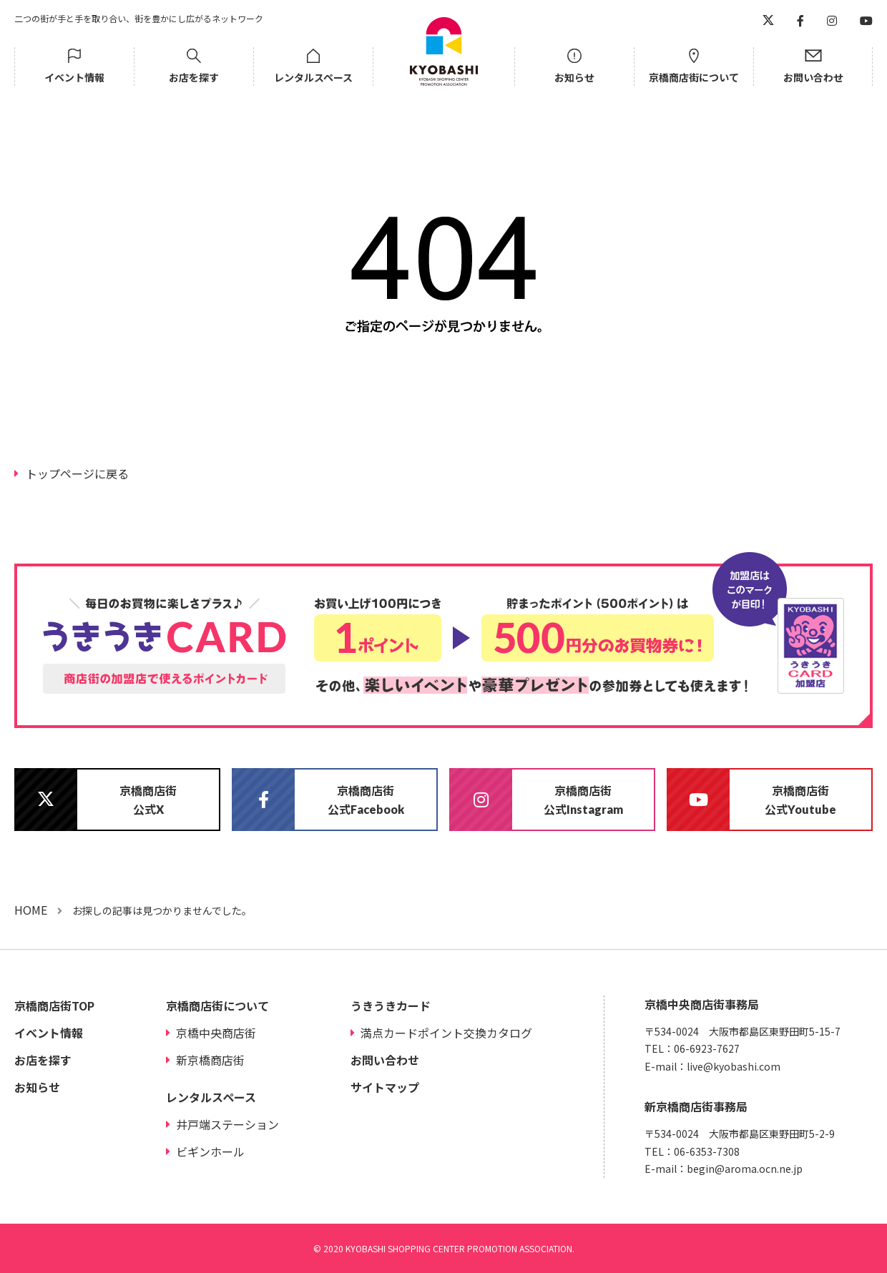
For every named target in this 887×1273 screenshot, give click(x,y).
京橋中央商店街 (216, 1032)
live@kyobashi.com (733, 1066)
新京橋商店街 (210, 1059)
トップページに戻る (77, 473)
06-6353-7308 (707, 1151)
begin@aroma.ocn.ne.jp (745, 1168)
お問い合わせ (813, 77)
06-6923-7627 (707, 1048)
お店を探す (194, 77)
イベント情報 (74, 77)
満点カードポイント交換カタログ (446, 1032)
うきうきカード (391, 1005)
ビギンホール (210, 1151)
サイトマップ (385, 1087)
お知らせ (574, 77)
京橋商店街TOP (54, 1005)
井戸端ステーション (227, 1124)
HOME (30, 909)
